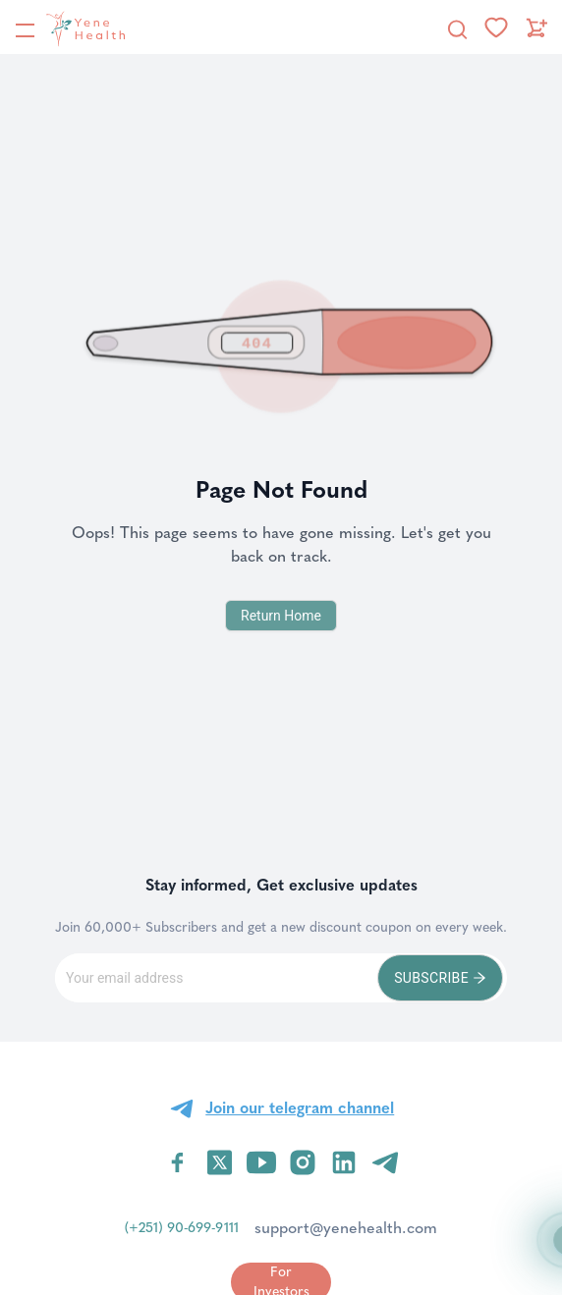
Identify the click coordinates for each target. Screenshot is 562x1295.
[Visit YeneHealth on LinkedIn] (344, 1162)
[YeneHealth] (70, 28)
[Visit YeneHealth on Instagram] (302, 1162)
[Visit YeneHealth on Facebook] (178, 1162)
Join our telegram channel (299, 1108)
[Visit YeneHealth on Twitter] (219, 1162)
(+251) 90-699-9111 (182, 1227)
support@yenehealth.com (345, 1227)
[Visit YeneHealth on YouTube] (261, 1162)
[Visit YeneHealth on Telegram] (385, 1162)
